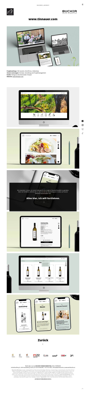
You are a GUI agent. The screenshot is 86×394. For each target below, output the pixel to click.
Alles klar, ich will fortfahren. (43, 198)
